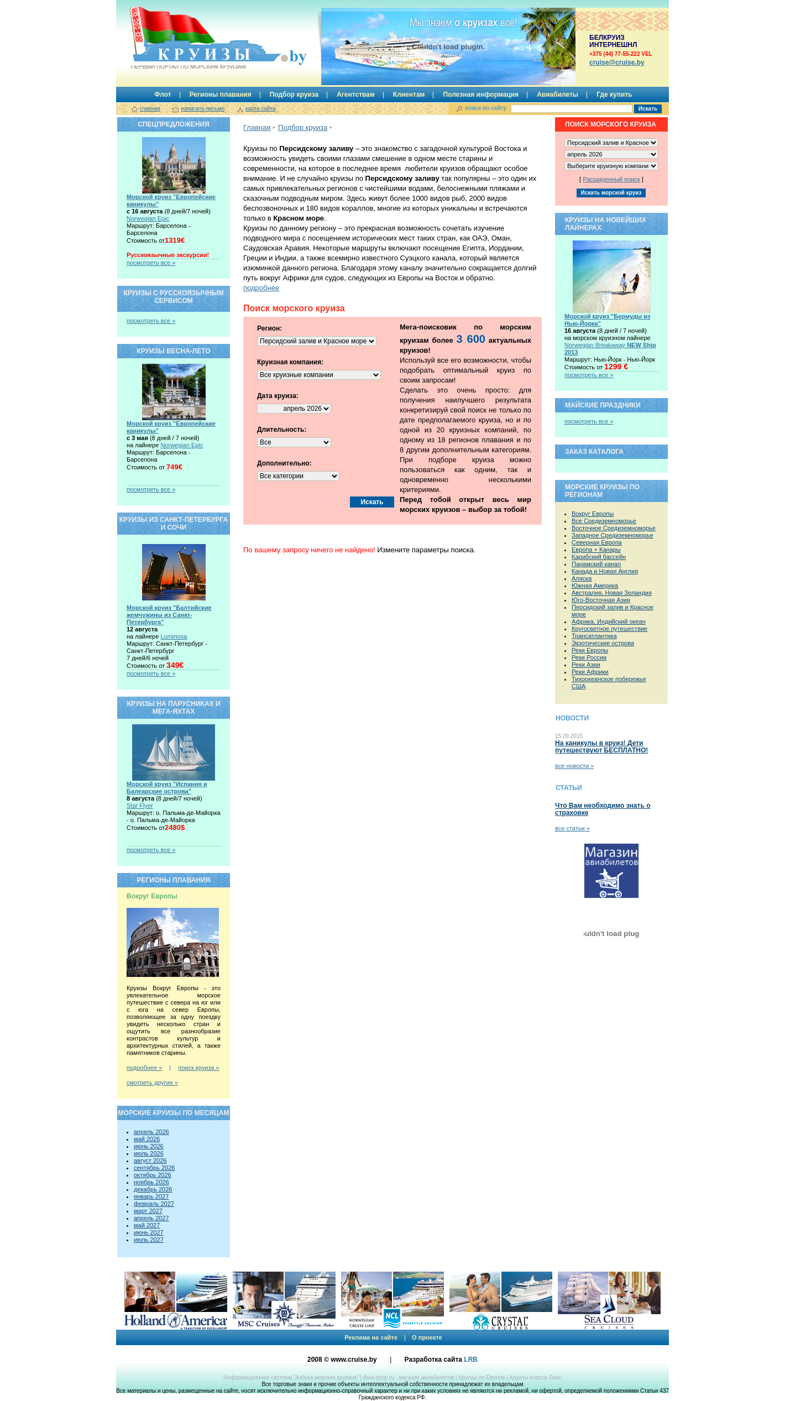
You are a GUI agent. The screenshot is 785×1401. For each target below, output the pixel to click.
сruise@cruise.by (617, 62)
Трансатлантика (594, 635)
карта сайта (260, 109)
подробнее (261, 288)
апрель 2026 (151, 1131)
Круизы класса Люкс (536, 1377)
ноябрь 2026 (151, 1182)
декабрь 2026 (153, 1189)
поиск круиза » (198, 1067)
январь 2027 (151, 1196)
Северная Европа (597, 542)
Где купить (614, 94)
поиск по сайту (485, 108)
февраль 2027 (154, 1203)
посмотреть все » (151, 262)
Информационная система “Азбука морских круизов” (291, 1377)
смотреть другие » (152, 1082)
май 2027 (147, 1225)
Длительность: (281, 429)
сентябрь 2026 (154, 1167)
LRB (471, 1359)
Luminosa (173, 636)
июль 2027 (149, 1239)
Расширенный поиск (611, 179)
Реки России (589, 657)
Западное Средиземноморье (612, 535)
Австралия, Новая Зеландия (612, 592)
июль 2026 (149, 1153)
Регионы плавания (221, 94)
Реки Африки (590, 671)
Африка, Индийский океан (609, 621)
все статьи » (572, 828)
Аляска (582, 578)
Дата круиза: (278, 396)
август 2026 (150, 1160)
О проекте (427, 1337)
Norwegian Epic (148, 218)
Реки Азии (586, 664)
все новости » (574, 765)
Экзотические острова (603, 643)
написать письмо (202, 109)
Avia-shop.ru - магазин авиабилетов (408, 1377)
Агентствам (356, 94)
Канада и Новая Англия (605, 571)
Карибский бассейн (599, 556)
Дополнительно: (284, 463)
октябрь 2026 (152, 1175)
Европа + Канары (596, 549)
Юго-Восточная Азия (601, 600)
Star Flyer (140, 805)
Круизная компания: (290, 362)
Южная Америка (595, 585)
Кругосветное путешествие (609, 628)
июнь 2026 (149, 1146)
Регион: (269, 328)
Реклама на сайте (370, 1337)
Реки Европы (590, 650)
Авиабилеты (557, 94)
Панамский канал (596, 564)
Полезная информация (481, 94)
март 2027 (148, 1210)
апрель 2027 (151, 1218)
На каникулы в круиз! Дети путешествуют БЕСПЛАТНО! (601, 746)
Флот (162, 94)
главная (150, 109)
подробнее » (144, 1067)
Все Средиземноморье (604, 520)
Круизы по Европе (481, 1377)
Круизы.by (187, 38)
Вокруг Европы (593, 513)
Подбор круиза (294, 94)
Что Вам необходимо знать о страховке (602, 809)
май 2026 (147, 1139)
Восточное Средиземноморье (614, 528)
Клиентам (409, 94)
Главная (256, 127)
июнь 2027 (149, 1232)
